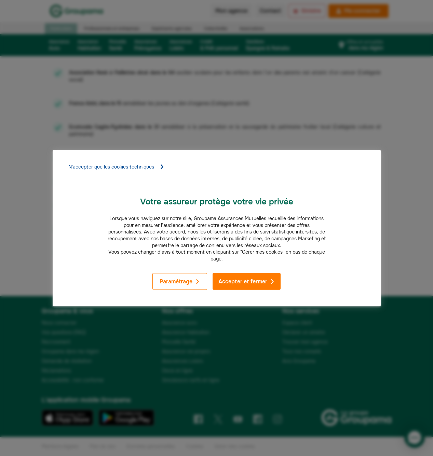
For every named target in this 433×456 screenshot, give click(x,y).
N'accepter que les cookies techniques (116, 167)
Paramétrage (180, 281)
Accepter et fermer (246, 281)
